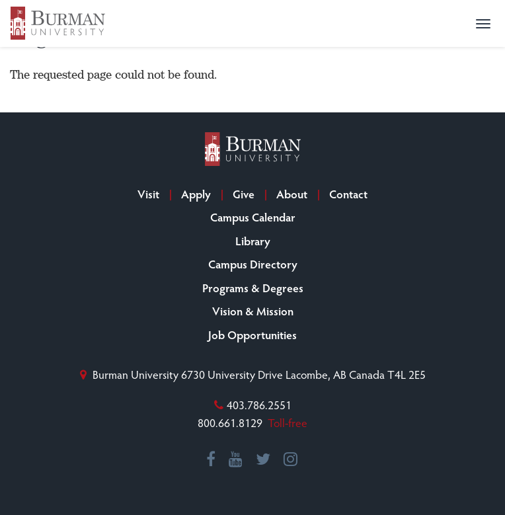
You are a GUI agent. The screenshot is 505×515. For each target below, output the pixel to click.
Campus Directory (252, 264)
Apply (196, 194)
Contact (348, 194)
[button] (483, 23)
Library (252, 241)
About (291, 194)
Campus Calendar (252, 217)
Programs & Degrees (252, 288)
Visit (148, 194)
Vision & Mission (252, 311)
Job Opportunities (252, 334)
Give (243, 194)
